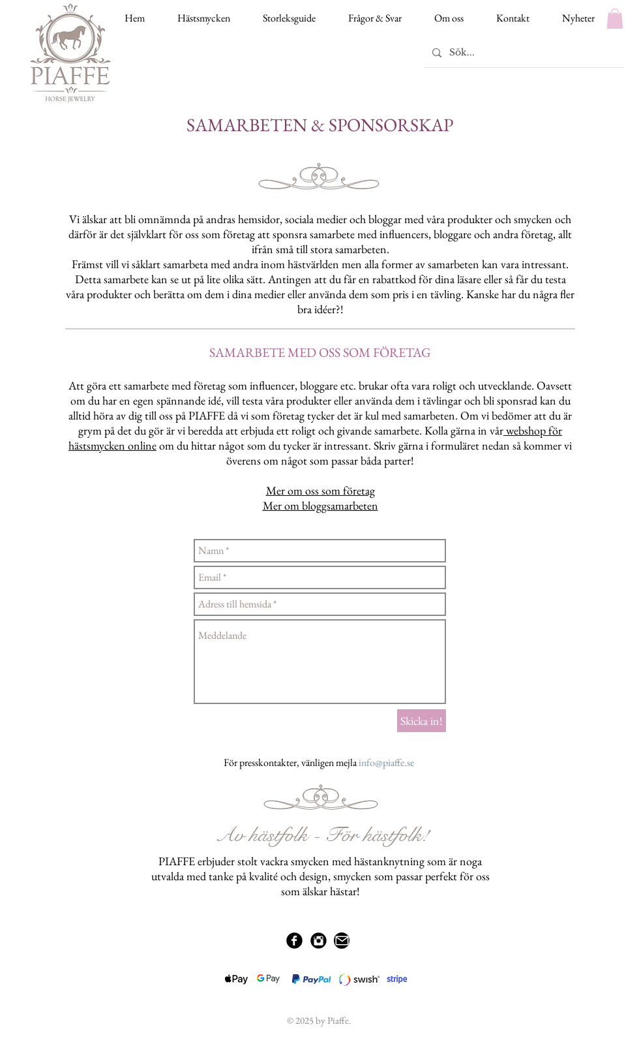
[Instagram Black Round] (318, 940)
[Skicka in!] (421, 720)
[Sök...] (522, 52)
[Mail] (341, 940)
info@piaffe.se (386, 762)
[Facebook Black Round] (294, 940)
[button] (614, 18)
